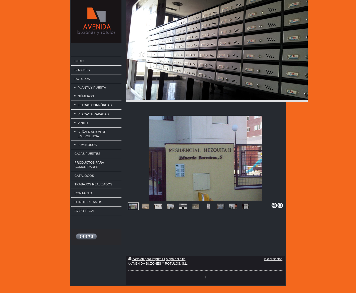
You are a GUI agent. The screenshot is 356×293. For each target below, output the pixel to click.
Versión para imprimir (146, 259)
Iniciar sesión (273, 259)
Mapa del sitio (175, 259)
